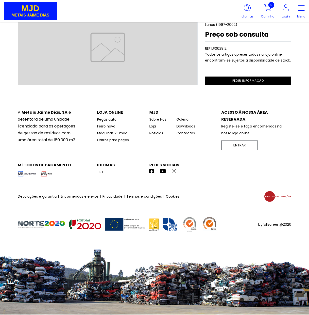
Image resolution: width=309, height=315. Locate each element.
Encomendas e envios (80, 196)
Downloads (185, 126)
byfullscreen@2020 (274, 224)
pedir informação (248, 81)
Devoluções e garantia (37, 196)
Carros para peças (113, 140)
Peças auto (107, 119)
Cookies (172, 196)
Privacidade (112, 196)
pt (102, 172)
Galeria (182, 119)
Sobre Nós (157, 119)
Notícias (156, 133)
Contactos (185, 133)
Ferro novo (106, 126)
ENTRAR (239, 145)
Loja (152, 126)
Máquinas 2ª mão (112, 133)
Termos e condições (144, 196)
